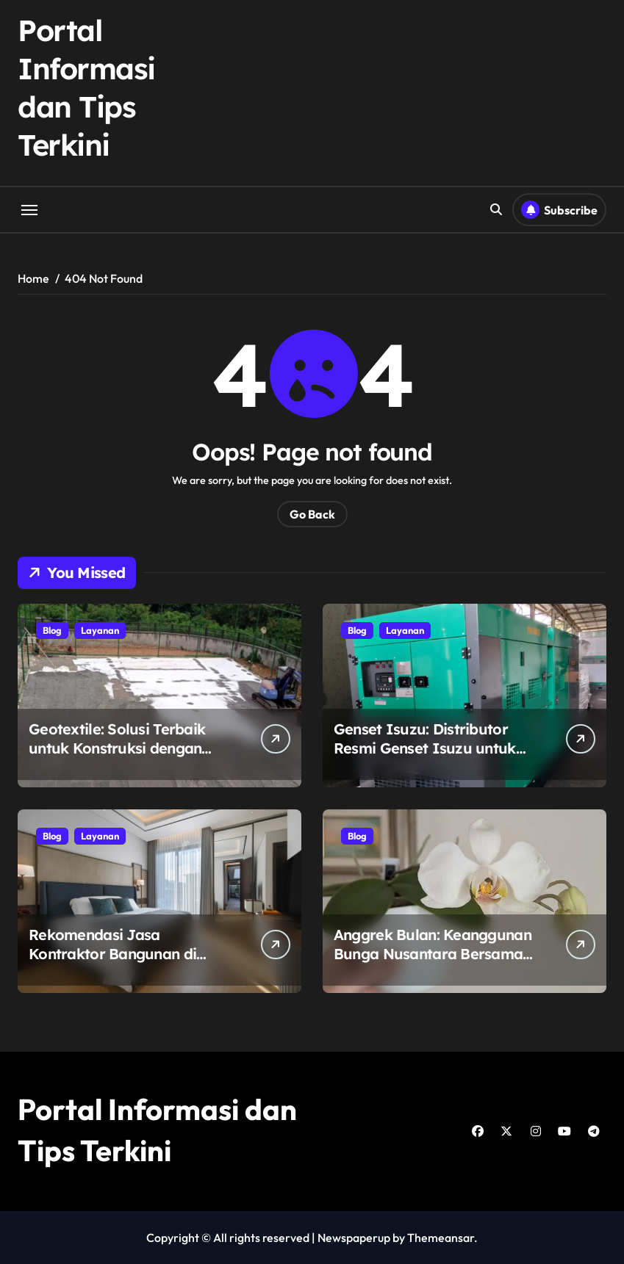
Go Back (312, 514)
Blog (52, 630)
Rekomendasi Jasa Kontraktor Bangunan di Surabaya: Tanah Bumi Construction (112, 963)
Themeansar (440, 1237)
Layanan (100, 630)
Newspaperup (354, 1237)
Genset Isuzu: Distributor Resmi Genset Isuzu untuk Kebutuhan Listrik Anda (425, 748)
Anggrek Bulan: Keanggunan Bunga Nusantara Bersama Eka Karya (432, 953)
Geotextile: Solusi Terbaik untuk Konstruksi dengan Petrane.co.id (117, 748)
